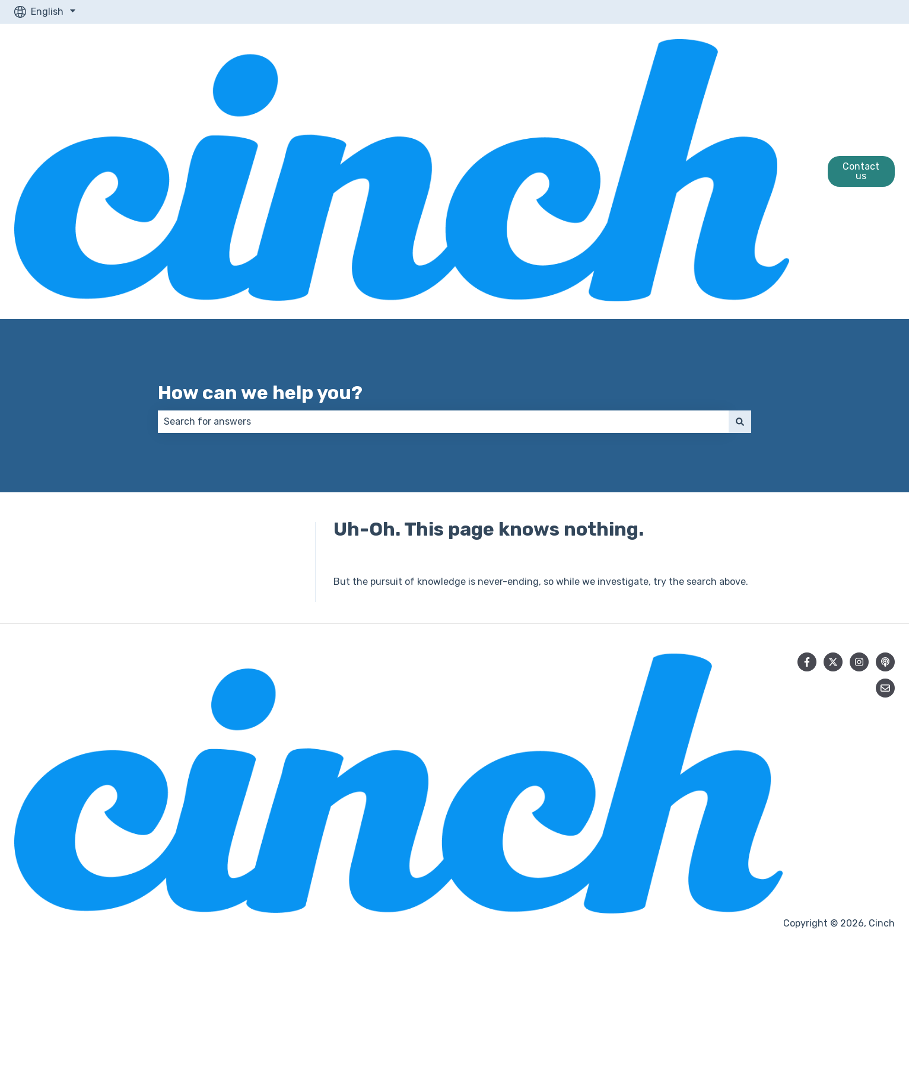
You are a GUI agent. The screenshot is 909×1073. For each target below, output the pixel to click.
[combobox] (443, 421)
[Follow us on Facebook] (806, 661)
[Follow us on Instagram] (859, 661)
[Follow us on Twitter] (833, 661)
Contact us (861, 171)
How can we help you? (260, 392)
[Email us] (885, 688)
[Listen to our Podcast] (885, 661)
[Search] (740, 421)
